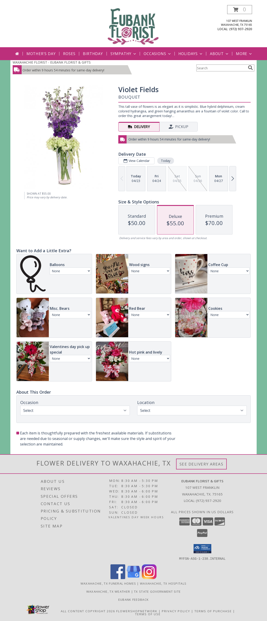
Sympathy (123, 53)
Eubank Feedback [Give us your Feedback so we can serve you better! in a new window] (133, 599)
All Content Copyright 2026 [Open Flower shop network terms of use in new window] (88, 611)
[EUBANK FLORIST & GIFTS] (133, 26)
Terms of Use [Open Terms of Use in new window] (148, 614)
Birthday (93, 53)
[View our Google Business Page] (133, 577)
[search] (250, 67)
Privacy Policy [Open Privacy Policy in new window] (176, 611)
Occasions (157, 53)
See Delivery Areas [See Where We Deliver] (201, 464)
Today (165, 160)
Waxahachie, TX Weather (108, 591)
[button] (239, 9)
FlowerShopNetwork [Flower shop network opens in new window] (136, 611)
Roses (69, 53)
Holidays (190, 53)
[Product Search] (221, 68)
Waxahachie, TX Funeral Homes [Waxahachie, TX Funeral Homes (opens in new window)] (108, 583)
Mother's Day (41, 53)
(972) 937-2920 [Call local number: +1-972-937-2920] (240, 29)
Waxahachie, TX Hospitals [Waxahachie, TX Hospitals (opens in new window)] (163, 583)
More (244, 53)
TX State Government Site (157, 591)
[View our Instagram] (149, 577)
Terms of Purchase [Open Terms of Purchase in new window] (213, 611)
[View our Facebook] (117, 577)
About (219, 53)
